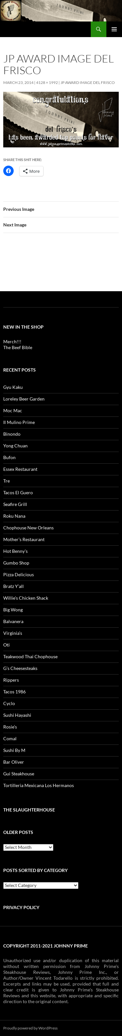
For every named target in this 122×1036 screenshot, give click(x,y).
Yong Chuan (15, 445)
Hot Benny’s (15, 551)
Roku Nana (14, 516)
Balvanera (13, 621)
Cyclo (9, 703)
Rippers (11, 680)
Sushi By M (14, 750)
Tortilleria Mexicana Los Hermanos (38, 785)
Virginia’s (12, 633)
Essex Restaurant (20, 469)
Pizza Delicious (18, 574)
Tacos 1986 (14, 691)
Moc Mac (12, 410)
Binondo (11, 434)
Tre (6, 481)
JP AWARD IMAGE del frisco (88, 82)
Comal (10, 738)
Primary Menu (114, 29)
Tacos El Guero (18, 492)
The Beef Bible (17, 347)
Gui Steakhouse (18, 773)
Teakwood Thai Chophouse (30, 656)
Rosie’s (10, 726)
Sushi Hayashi (17, 715)
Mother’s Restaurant (24, 539)
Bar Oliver (13, 762)
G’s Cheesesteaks (20, 668)
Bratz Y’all (13, 586)
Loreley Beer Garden (24, 399)
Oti (6, 645)
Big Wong (13, 609)
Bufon (9, 457)
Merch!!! (12, 341)
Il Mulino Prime (19, 422)
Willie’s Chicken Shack (25, 598)
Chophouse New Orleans (28, 527)
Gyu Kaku (13, 387)
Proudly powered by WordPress (30, 1028)
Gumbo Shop (16, 563)
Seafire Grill (15, 504)
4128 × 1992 (47, 82)
